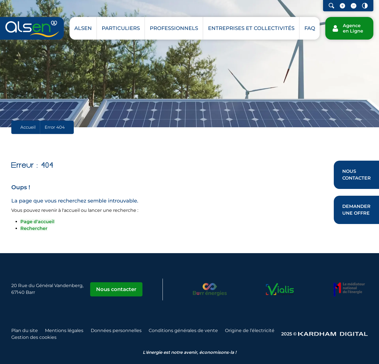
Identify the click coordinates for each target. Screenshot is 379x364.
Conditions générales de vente (183, 330)
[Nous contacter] (356, 175)
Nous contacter (116, 289)
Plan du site (24, 330)
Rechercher (33, 228)
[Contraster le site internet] (365, 5)
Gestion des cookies (34, 337)
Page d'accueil (37, 221)
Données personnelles (116, 330)
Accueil (28, 127)
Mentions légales (64, 330)
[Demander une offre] (356, 210)
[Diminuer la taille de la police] (353, 5)
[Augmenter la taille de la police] (342, 5)
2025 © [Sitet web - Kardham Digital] (324, 334)
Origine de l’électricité (249, 330)
